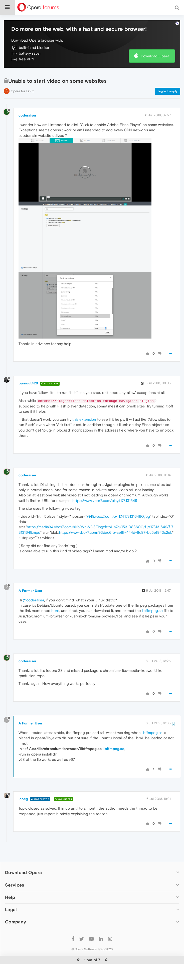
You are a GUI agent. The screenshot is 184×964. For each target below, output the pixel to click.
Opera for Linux (22, 88)
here (55, 607)
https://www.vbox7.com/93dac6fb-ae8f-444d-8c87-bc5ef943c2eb (115, 529)
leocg (23, 796)
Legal (11, 906)
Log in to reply (167, 88)
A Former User (30, 587)
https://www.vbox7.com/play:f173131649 (104, 497)
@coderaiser (33, 596)
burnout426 (28, 380)
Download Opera (155, 52)
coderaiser (27, 112)
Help (10, 893)
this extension (84, 416)
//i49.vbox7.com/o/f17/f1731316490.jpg (118, 513)
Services (14, 881)
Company (15, 918)
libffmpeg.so (152, 607)
